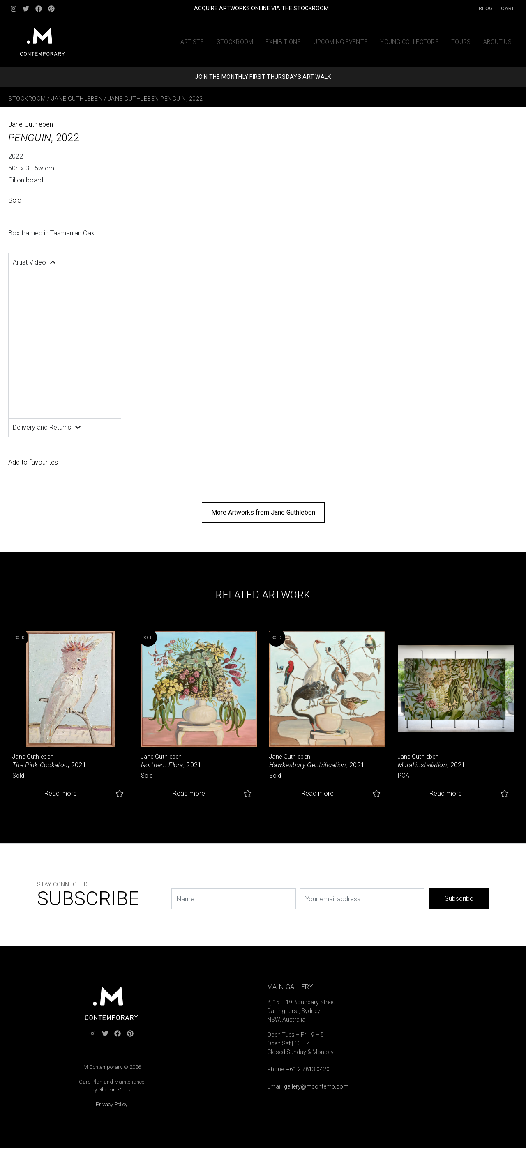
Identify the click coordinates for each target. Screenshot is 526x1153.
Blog (486, 8)
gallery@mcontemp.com (316, 1086)
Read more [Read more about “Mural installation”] (445, 793)
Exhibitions (283, 42)
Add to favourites (33, 462)
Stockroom (235, 42)
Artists (192, 42)
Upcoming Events (341, 42)
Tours (461, 42)
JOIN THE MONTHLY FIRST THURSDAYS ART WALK (263, 77)
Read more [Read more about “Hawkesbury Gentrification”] (317, 793)
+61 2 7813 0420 (308, 1069)
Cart (507, 8)
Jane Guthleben (76, 98)
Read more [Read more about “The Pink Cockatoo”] (60, 793)
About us (497, 42)
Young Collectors (409, 42)
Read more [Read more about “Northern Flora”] (189, 793)
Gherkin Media (115, 1089)
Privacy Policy (111, 1104)
